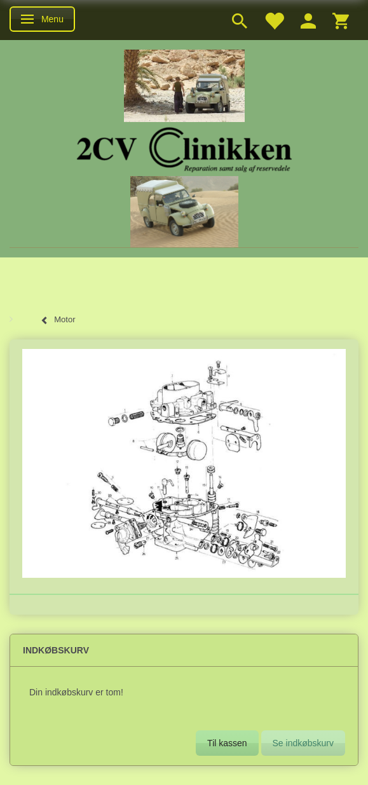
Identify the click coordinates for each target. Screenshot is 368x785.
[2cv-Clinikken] (184, 148)
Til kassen (227, 743)
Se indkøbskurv (303, 743)
